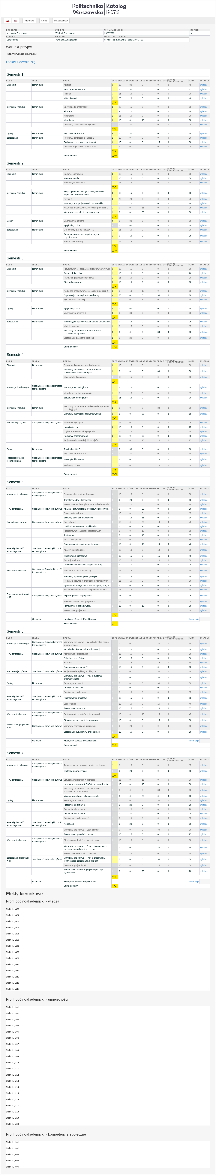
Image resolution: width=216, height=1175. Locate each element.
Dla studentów (61, 20)
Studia (44, 20)
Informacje (29, 20)
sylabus (203, 85)
